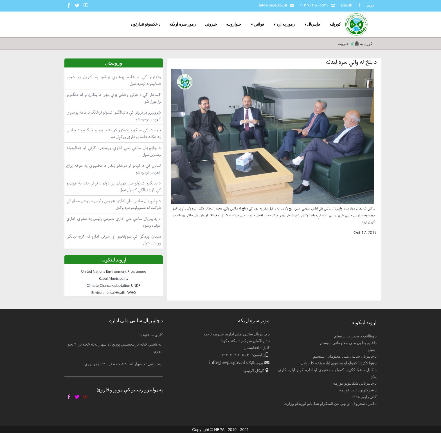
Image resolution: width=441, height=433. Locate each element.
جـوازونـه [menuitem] (233, 24)
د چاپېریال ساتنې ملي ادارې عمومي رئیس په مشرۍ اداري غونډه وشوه (113, 222)
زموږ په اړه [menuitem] (285, 24)
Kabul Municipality (113, 278)
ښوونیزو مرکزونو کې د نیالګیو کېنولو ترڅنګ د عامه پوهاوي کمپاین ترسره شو (113, 116)
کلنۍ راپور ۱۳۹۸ (364, 396)
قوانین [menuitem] (259, 24)
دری (370, 5)
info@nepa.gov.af (273, 5)
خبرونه (343, 43)
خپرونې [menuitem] (211, 24)
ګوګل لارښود (253, 370)
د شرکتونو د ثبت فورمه (358, 390)
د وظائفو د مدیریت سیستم (355, 336)
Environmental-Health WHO (113, 292)
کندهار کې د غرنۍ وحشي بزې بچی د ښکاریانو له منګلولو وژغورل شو (113, 98)
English (346, 5)
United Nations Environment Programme (113, 271)
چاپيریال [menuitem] (313, 24)
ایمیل (372, 349)
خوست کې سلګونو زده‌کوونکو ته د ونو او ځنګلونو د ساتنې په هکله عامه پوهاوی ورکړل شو (113, 133)
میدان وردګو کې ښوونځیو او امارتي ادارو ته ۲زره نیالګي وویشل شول (113, 240)
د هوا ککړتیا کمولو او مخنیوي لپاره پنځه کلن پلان (339, 363)
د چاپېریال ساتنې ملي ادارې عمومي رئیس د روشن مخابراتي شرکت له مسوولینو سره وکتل (113, 204)
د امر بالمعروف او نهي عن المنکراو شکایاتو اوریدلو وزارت (330, 403)
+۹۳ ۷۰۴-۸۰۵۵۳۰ (314, 5)
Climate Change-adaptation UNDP (114, 285)
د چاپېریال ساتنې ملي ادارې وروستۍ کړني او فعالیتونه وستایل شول (113, 151)
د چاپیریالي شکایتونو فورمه (355, 383)
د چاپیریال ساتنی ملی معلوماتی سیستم (345, 356)
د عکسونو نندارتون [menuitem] (145, 24)
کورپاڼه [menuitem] (335, 24)
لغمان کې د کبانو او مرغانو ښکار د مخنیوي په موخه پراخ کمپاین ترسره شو (113, 169)
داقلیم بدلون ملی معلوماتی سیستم (348, 342)
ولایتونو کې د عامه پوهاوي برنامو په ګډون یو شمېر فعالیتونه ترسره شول (113, 80)
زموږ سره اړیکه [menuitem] (182, 24)
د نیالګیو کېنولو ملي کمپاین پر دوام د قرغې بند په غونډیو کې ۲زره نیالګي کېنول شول (113, 186)
